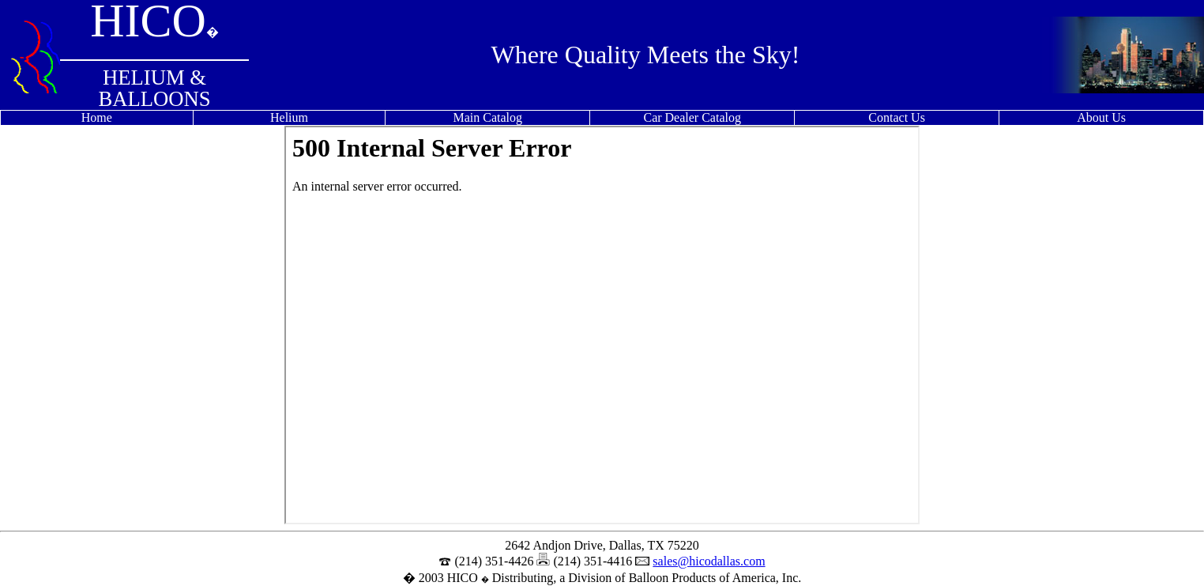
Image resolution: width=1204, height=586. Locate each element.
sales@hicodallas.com (709, 561)
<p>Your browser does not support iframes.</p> (602, 325)
